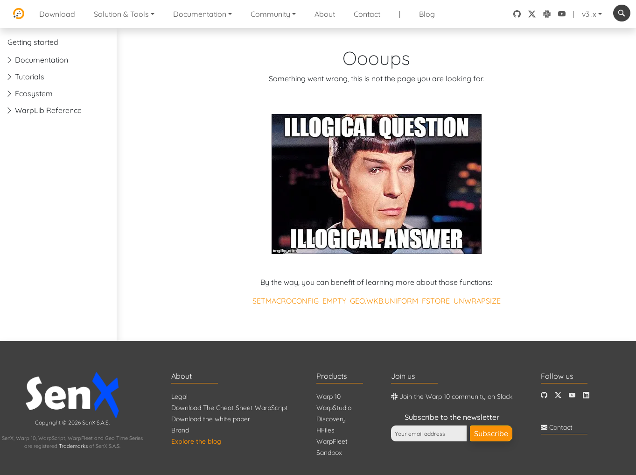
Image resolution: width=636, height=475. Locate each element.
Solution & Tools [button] (121, 14)
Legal (179, 396)
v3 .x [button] (589, 14)
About (325, 14)
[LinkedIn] (586, 395)
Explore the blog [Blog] (196, 441)
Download (57, 14)
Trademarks (73, 446)
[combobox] (621, 13)
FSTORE (436, 300)
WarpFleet (332, 441)
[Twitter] (558, 395)
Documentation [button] (199, 14)
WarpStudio (333, 408)
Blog (427, 14)
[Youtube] (572, 395)
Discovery (331, 419)
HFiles (325, 430)
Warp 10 (328, 396)
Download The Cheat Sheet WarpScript (229, 408)
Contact (367, 14)
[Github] (544, 395)
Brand (180, 430)
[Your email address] (429, 433)
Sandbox (329, 452)
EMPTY (334, 300)
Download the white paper (210, 419)
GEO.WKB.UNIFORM (384, 300)
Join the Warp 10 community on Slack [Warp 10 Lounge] (451, 396)
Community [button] (270, 14)
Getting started (32, 42)
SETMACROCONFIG (285, 300)
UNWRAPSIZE (477, 300)
